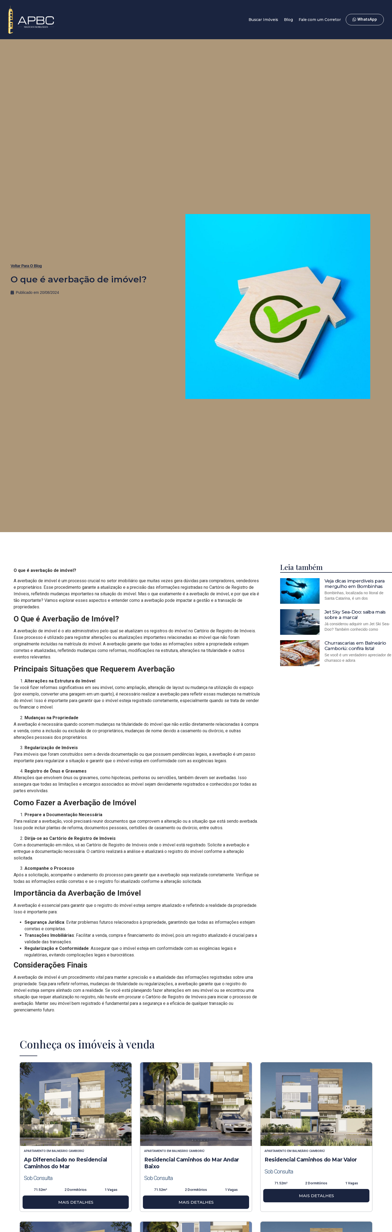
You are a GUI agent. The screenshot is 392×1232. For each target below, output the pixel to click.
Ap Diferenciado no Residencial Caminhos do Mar (65, 1163)
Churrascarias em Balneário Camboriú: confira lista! (355, 645)
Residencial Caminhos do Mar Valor (311, 1160)
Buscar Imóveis (263, 19)
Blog (288, 19)
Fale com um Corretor (320, 19)
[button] (26, 266)
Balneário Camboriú (68, 1151)
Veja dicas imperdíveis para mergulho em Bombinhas (354, 583)
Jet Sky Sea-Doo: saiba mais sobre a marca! (355, 614)
